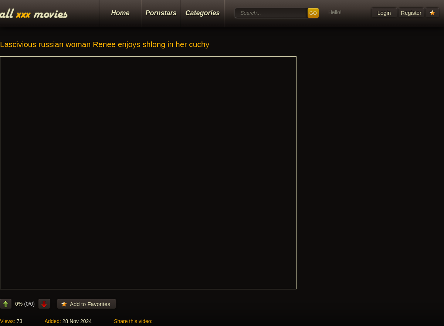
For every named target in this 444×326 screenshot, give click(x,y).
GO (313, 13)
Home (120, 13)
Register (411, 13)
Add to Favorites (90, 304)
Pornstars (160, 13)
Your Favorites (432, 12)
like (5, 304)
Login (384, 13)
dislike (44, 304)
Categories (202, 13)
